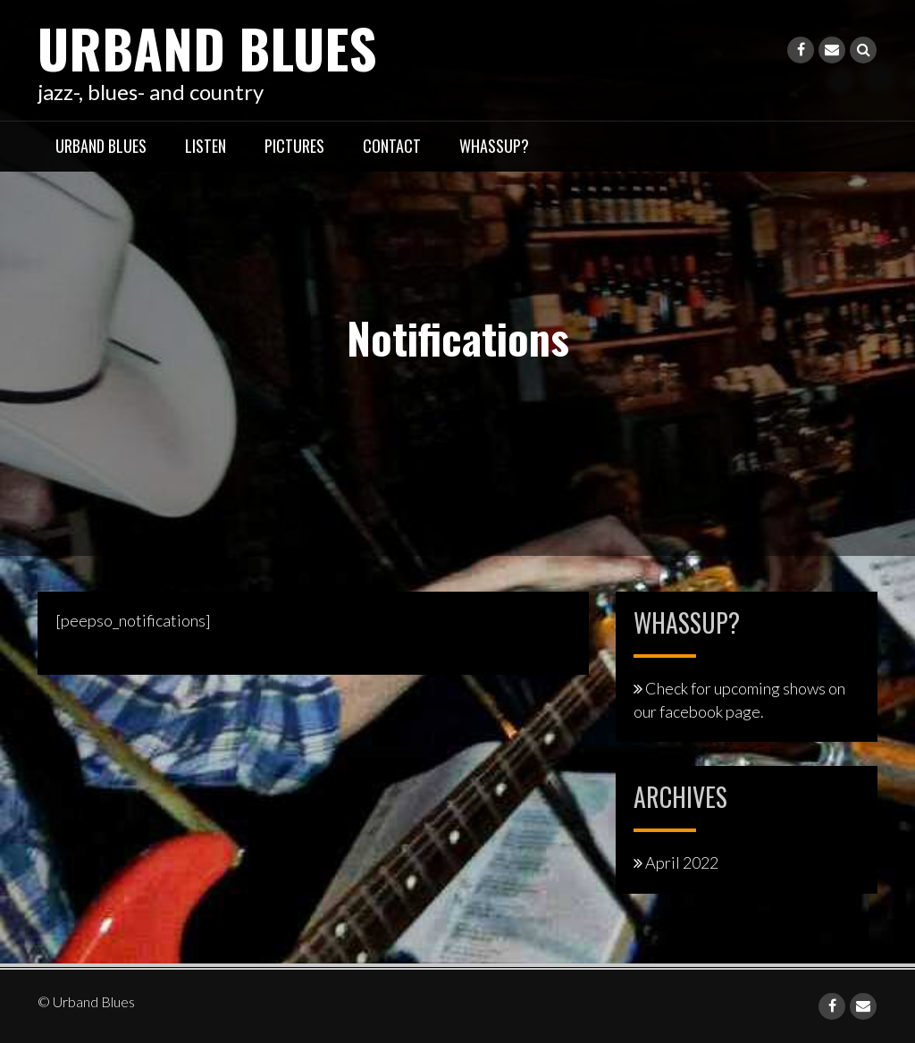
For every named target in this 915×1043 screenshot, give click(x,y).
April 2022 (681, 862)
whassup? (494, 145)
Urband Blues (207, 47)
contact (392, 145)
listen (205, 145)
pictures (294, 145)
